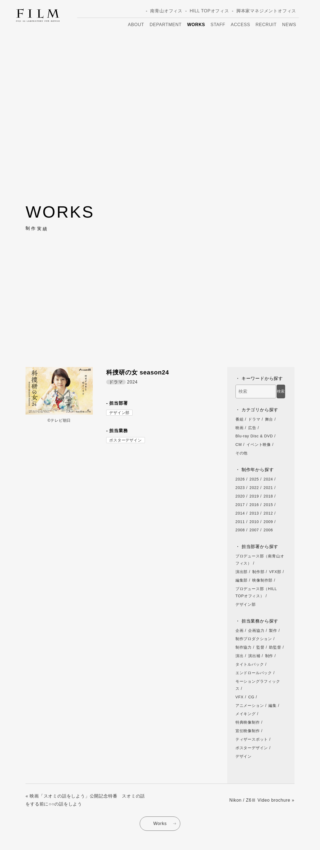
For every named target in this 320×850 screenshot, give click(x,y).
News (289, 24)
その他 (241, 453)
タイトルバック (249, 664)
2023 (240, 487)
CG (251, 697)
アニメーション (249, 705)
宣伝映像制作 (247, 731)
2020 (240, 496)
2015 (268, 504)
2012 (268, 513)
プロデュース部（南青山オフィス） (259, 559)
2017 (240, 504)
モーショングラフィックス (257, 685)
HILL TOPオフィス (209, 11)
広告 (252, 428)
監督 (260, 647)
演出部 (241, 572)
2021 (268, 487)
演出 (239, 656)
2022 (254, 487)
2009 (268, 522)
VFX (239, 697)
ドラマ (254, 419)
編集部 (241, 580)
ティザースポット (251, 739)
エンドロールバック (253, 673)
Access (240, 24)
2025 (254, 479)
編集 (272, 705)
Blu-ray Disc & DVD (254, 436)
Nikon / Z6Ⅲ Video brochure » (261, 800)
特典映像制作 (247, 722)
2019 (254, 496)
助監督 (275, 647)
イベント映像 (258, 444)
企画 (239, 630)
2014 (240, 513)
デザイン (243, 756)
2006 (268, 530)
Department (166, 24)
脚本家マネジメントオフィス (266, 11)
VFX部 (275, 572)
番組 (239, 419)
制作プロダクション (253, 639)
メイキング (245, 714)
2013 (254, 513)
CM (238, 444)
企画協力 (256, 630)
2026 (240, 479)
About (136, 24)
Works (196, 24)
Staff (217, 24)
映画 (239, 428)
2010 (254, 522)
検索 (281, 391)
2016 (254, 504)
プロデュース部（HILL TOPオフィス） (256, 592)
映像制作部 (262, 580)
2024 (268, 479)
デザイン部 (119, 412)
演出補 (254, 656)
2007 (254, 530)
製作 (273, 630)
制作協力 (243, 647)
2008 (240, 530)
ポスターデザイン (125, 440)
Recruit (266, 24)
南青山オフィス (166, 11)
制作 (269, 656)
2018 (268, 496)
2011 (240, 522)
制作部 (258, 572)
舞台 (269, 419)
